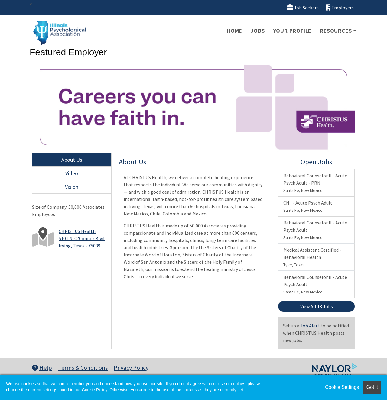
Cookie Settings (342, 387)
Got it (372, 387)
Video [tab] (71, 173)
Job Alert (310, 326)
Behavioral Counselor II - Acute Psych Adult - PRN (315, 183)
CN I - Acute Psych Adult (307, 206)
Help (42, 367)
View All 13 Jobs (316, 306)
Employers (340, 7)
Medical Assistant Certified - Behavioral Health (312, 257)
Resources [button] (336, 30)
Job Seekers (303, 7)
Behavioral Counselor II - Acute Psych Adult (315, 230)
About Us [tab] (71, 159)
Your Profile (292, 30)
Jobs (258, 30)
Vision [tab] (71, 186)
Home (234, 30)
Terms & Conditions (83, 367)
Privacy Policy (131, 367)
